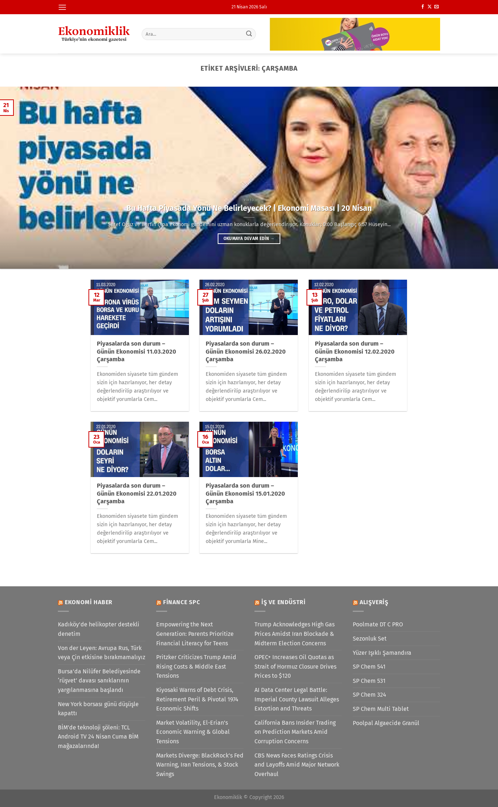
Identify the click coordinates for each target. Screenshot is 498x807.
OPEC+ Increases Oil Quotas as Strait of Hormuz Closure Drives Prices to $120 (295, 666)
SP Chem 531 (369, 680)
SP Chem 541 (369, 666)
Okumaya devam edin (249, 238)
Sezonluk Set (370, 638)
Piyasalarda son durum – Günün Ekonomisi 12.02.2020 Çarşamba (355, 351)
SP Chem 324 (369, 694)
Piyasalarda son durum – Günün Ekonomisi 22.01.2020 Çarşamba (137, 493)
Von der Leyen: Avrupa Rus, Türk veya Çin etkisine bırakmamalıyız (101, 653)
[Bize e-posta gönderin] (436, 6)
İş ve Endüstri (283, 602)
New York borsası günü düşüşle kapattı (98, 709)
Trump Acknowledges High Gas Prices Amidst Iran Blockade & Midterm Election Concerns (294, 633)
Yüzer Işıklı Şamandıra (382, 652)
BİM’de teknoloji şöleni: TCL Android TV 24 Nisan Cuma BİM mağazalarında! (98, 736)
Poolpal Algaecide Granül (386, 723)
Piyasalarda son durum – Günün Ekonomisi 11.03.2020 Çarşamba (136, 351)
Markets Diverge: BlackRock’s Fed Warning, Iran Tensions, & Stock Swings (200, 765)
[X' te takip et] (429, 6)
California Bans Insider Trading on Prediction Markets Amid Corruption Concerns (295, 732)
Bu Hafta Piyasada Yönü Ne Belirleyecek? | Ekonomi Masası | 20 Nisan (249, 208)
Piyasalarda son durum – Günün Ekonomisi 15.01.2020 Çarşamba (245, 493)
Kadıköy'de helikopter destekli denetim (98, 629)
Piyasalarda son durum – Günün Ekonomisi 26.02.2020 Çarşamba (246, 351)
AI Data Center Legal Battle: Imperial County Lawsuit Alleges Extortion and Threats (296, 699)
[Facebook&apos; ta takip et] (422, 6)
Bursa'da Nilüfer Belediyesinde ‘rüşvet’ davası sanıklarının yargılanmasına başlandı (99, 680)
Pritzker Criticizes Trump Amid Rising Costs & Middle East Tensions (196, 666)
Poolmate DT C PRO (378, 624)
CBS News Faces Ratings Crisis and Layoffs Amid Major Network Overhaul (296, 765)
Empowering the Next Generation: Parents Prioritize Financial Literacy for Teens (195, 633)
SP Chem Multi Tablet (381, 708)
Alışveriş (374, 602)
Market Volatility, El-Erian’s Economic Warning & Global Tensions (193, 732)
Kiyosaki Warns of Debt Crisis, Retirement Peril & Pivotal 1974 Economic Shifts (197, 699)
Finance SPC (181, 602)
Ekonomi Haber (88, 602)
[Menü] (62, 7)
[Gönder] (249, 34)
